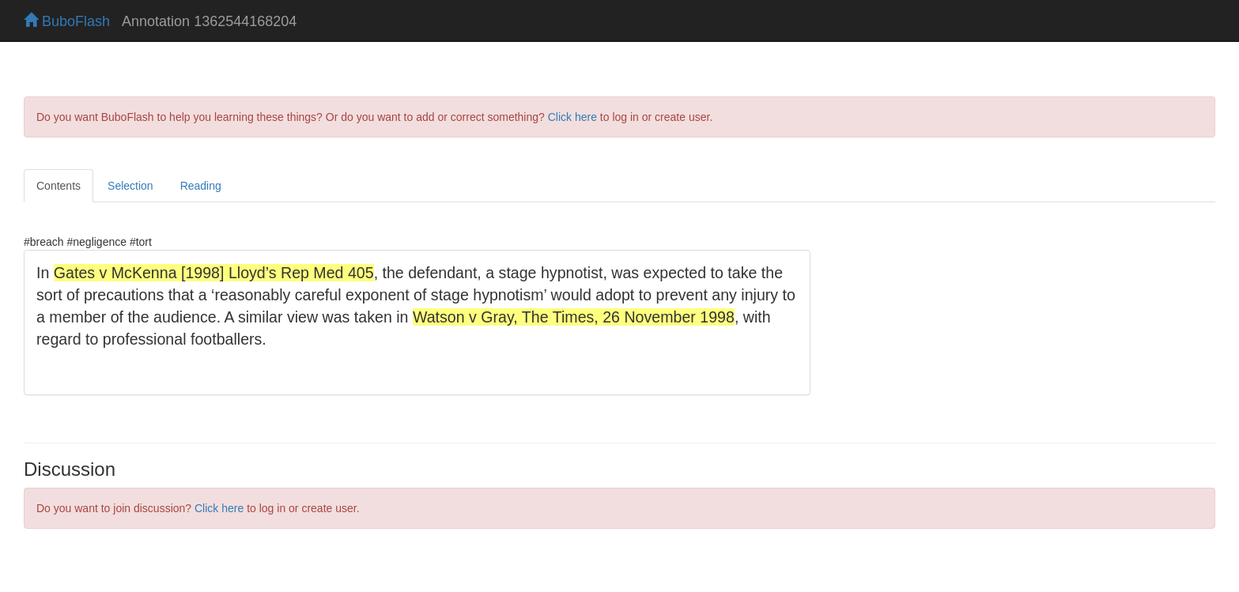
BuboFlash (67, 21)
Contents (58, 185)
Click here (572, 117)
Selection (130, 185)
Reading (200, 185)
